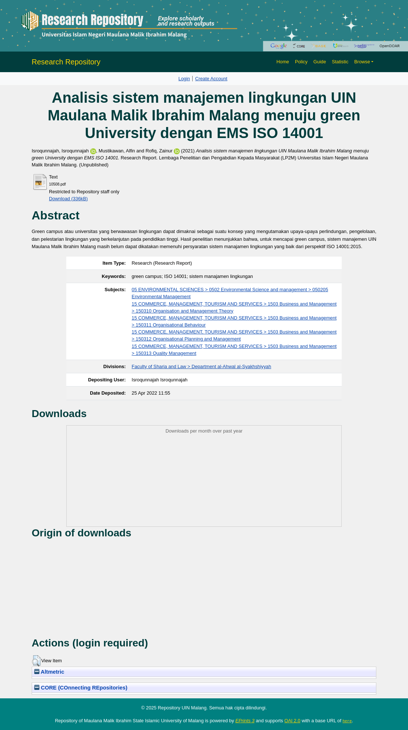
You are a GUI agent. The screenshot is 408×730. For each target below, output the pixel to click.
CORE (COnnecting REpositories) (80, 688)
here (347, 720)
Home (283, 61)
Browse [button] (362, 61)
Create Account (211, 78)
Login (184, 78)
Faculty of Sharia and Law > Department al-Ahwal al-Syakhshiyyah (201, 366)
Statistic (340, 61)
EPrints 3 (244, 720)
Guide (319, 61)
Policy (301, 61)
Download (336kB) (68, 198)
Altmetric (49, 672)
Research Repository (66, 62)
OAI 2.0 (292, 720)
